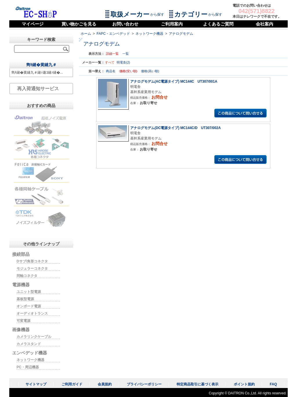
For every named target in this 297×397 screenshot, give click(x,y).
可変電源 (23, 321)
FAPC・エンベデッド (113, 34)
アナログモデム (181, 34)
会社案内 (264, 23)
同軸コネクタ (27, 276)
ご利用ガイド (72, 384)
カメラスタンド (29, 344)
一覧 (125, 53)
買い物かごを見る (78, 23)
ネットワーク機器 (149, 34)
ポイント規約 (244, 384)
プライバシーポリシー (144, 384)
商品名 (111, 71)
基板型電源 (25, 299)
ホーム (86, 34)
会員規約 (104, 384)
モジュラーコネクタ (32, 269)
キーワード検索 (41, 39)
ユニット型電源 (29, 292)
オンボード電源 (29, 306)
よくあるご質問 (218, 23)
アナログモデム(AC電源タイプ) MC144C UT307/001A (173, 81)
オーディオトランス (32, 313)
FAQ (273, 384)
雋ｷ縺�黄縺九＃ (41, 64)
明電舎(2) (123, 62)
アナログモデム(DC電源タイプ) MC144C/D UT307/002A (175, 128)
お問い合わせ (125, 23)
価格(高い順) (150, 71)
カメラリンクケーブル (34, 337)
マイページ (33, 23)
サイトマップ (36, 384)
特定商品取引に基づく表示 (197, 384)
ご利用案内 (172, 23)
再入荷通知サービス (38, 88)
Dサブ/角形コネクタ (32, 261)
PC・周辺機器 (28, 367)
